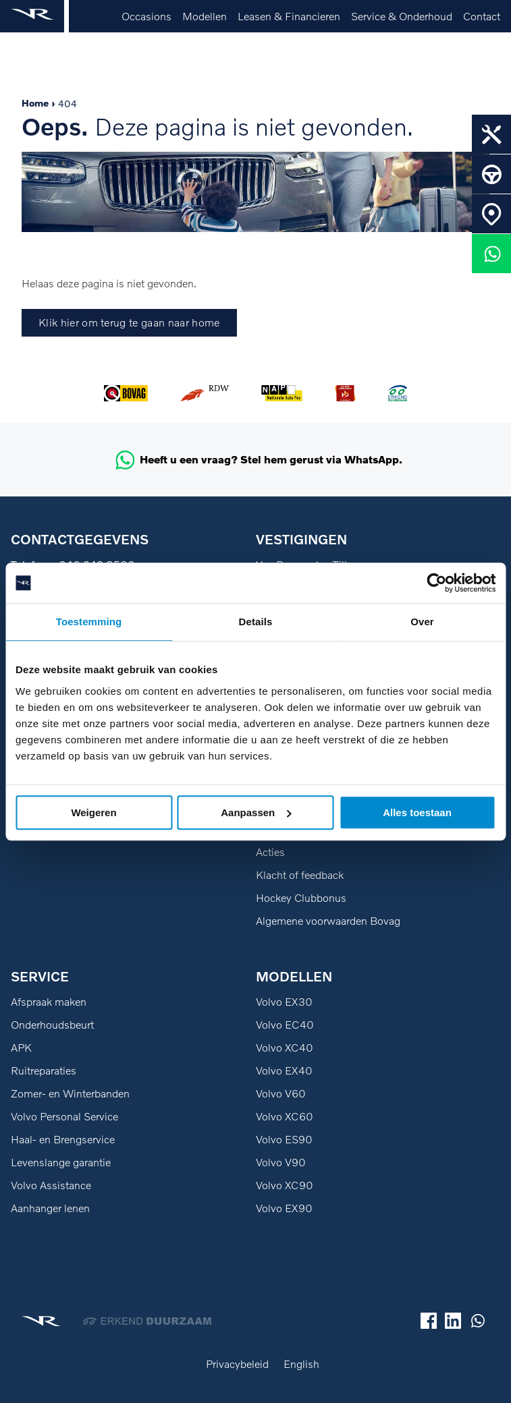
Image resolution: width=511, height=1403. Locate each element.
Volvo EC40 (285, 1025)
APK (21, 1047)
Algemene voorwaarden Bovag (328, 921)
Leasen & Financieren (289, 16)
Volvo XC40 (284, 1047)
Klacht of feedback (300, 875)
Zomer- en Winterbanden (70, 1093)
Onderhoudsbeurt (52, 1025)
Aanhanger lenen (50, 1208)
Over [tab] (422, 621)
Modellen (204, 16)
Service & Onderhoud (401, 16)
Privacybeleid (237, 1364)
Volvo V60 (281, 1093)
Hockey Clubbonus (301, 898)
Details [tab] (256, 621)
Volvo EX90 (284, 1208)
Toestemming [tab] (89, 621)
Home (35, 103)
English (301, 1364)
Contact (481, 16)
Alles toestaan (417, 812)
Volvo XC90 (284, 1185)
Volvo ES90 (284, 1139)
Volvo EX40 (284, 1070)
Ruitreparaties (43, 1070)
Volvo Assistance (51, 1185)
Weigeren (93, 812)
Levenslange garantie (61, 1162)
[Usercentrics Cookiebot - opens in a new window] (436, 583)
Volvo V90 (281, 1162)
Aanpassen (256, 812)
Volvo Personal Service (64, 1116)
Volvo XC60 (284, 1116)
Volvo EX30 (284, 1002)
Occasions (146, 16)
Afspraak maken (48, 1002)
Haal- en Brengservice (63, 1139)
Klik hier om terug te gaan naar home (129, 322)
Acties (270, 852)
